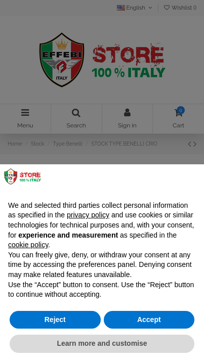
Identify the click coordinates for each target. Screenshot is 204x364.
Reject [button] (55, 319)
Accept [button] (149, 319)
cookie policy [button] (28, 245)
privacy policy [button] (88, 215)
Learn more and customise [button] (102, 343)
